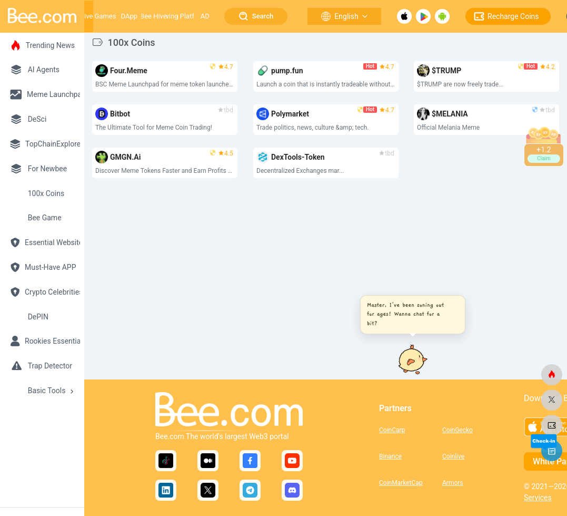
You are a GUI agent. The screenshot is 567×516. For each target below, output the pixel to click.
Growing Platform (180, 16)
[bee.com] (551, 374)
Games (105, 16)
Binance (390, 456)
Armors (452, 482)
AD (205, 16)
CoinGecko (457, 430)
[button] (410, 314)
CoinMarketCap (401, 482)
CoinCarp (392, 430)
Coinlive (453, 456)
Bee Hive (153, 16)
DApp (129, 16)
